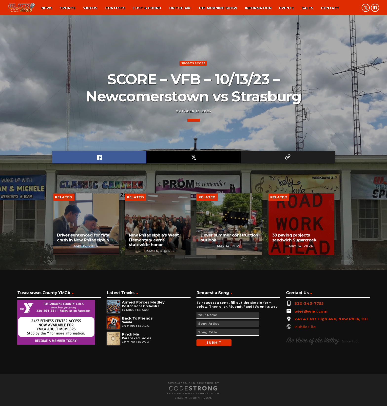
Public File (305, 390)
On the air (180, 8)
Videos (90, 8)
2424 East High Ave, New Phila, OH (331, 382)
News (47, 8)
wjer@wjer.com (311, 374)
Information (258, 8)
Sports (68, 8)
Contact (330, 8)
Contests (115, 8)
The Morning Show (217, 8)
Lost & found (147, 8)
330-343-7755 (309, 366)
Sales (307, 8)
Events (286, 8)
